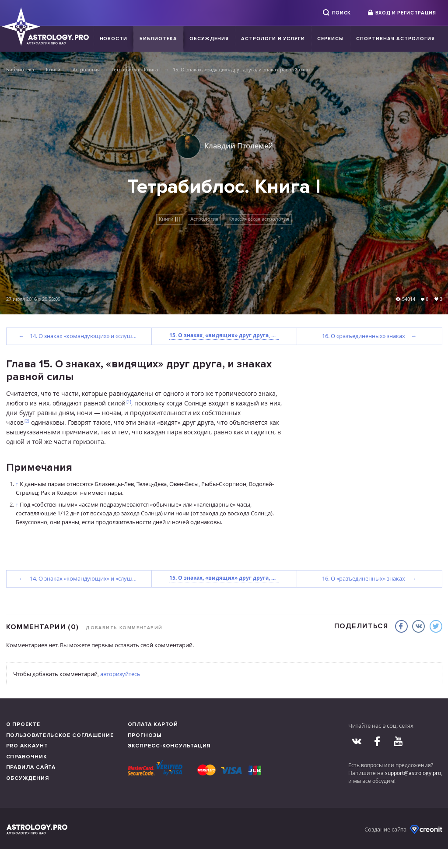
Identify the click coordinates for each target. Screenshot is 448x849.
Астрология (86, 69)
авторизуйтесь (120, 674)
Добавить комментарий (124, 628)
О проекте (23, 724)
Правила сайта (31, 767)
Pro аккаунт (27, 746)
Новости (114, 39)
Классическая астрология (258, 218)
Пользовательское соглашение (60, 735)
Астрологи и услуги (273, 39)
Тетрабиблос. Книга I (136, 69)
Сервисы (330, 39)
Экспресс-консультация (169, 746)
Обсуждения (209, 39)
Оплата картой (153, 724)
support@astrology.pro (413, 772)
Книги (53, 69)
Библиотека (158, 39)
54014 (408, 299)
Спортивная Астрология (395, 39)
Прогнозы (144, 735)
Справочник (26, 757)
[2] (26, 421)
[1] (128, 401)
